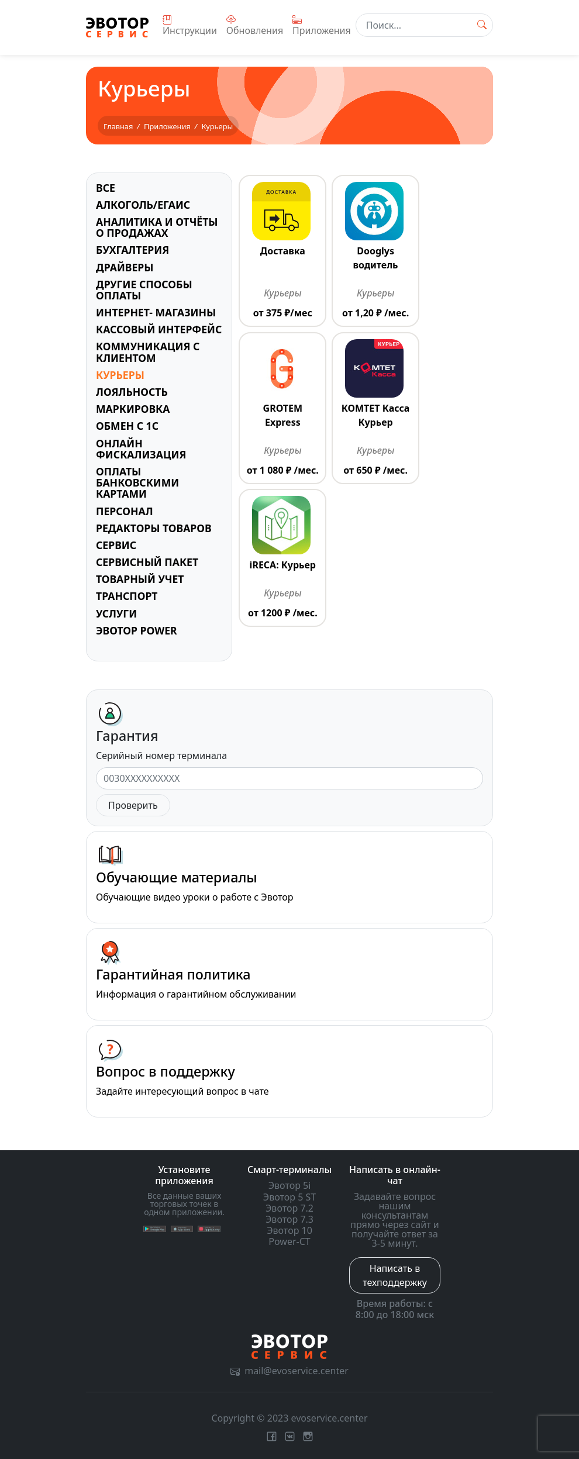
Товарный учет (140, 579)
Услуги (116, 613)
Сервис (116, 545)
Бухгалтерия (132, 250)
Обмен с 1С (127, 426)
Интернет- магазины (156, 312)
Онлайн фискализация (141, 448)
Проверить (133, 805)
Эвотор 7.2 (289, 1208)
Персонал (124, 511)
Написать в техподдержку (395, 1275)
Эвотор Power (136, 630)
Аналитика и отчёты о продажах (157, 227)
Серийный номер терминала (161, 755)
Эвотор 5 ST (289, 1197)
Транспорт (127, 596)
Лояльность (132, 392)
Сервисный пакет (147, 562)
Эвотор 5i (289, 1185)
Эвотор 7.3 (289, 1219)
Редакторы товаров (154, 528)
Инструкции (190, 26)
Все (105, 188)
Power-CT (289, 1241)
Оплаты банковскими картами (137, 482)
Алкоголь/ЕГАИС (143, 205)
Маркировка (133, 409)
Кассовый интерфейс (159, 329)
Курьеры (120, 375)
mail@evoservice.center (289, 1370)
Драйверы (125, 267)
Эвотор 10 (289, 1230)
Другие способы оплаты (144, 289)
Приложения (321, 26)
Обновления (254, 26)
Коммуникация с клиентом (147, 351)
